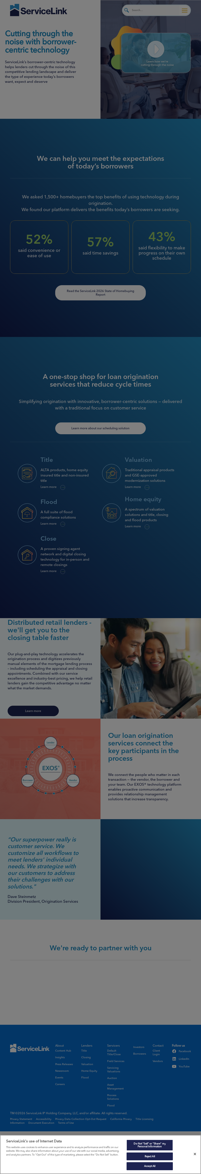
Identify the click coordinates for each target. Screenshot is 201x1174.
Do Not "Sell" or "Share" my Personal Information (150, 1145)
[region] (100, 1154)
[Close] (195, 1154)
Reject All (150, 1156)
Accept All (149, 1166)
